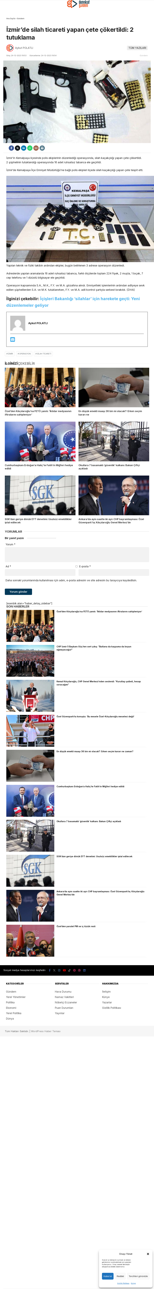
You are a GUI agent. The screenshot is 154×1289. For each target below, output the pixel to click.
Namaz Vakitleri (64, 997)
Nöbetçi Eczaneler (66, 1002)
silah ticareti (44, 354)
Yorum (10, 544)
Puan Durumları (64, 1007)
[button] (147, 1253)
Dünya (10, 1018)
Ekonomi (11, 1007)
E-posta (85, 566)
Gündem (144, 55)
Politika (10, 1002)
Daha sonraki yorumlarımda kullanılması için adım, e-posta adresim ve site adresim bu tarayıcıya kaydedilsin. (71, 580)
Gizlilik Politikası (123, 1283)
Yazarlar (107, 1002)
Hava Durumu (63, 991)
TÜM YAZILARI (137, 47)
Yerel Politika (13, 1013)
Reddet (120, 1276)
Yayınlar (60, 1013)
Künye (133, 1283)
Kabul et (108, 1276)
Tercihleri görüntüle (138, 1276)
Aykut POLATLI (24, 47)
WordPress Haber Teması (45, 1031)
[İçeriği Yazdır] (42, 148)
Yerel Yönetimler (16, 997)
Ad (8, 566)
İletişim (106, 991)
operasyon (25, 354)
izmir (10, 354)
